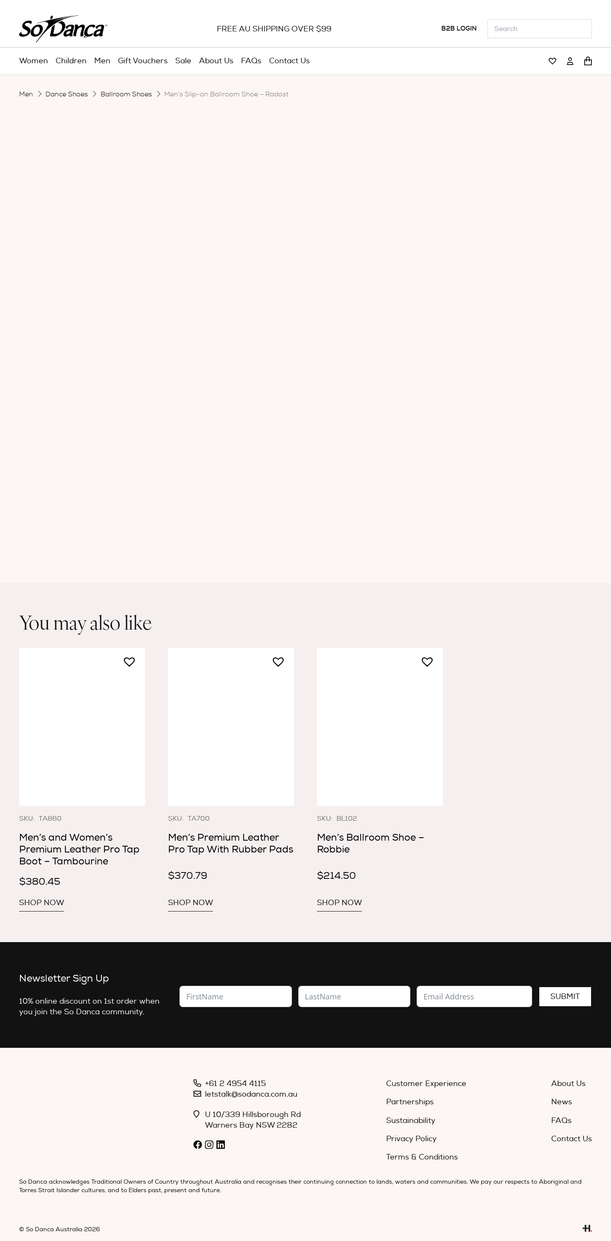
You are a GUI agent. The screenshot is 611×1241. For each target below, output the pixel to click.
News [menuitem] (561, 1102)
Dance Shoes (66, 94)
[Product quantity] (259, 365)
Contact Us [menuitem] (571, 1139)
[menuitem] (33, 61)
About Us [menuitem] (568, 1084)
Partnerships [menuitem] (410, 1102)
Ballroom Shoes (126, 94)
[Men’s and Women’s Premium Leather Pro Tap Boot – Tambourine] (82, 726)
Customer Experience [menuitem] (426, 1084)
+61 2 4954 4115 (235, 1084)
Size (225, 331)
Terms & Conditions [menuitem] (422, 1157)
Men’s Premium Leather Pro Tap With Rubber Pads (230, 843)
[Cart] (588, 61)
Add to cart (319, 364)
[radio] (311, 308)
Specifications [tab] (319, 400)
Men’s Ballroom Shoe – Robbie (370, 843)
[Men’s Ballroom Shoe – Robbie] (380, 726)
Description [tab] (250, 400)
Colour (230, 309)
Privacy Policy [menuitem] (411, 1139)
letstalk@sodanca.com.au (251, 1094)
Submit (565, 997)
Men (26, 94)
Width (229, 282)
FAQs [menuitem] (561, 1121)
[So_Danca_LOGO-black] (63, 28)
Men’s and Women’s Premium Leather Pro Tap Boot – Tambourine (79, 849)
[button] (221, 361)
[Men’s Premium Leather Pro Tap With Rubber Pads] (231, 726)
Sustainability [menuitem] (410, 1121)
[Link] (552, 61)
